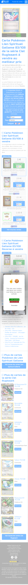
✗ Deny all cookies (14, 301)
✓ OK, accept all (14, 299)
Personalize (14, 305)
